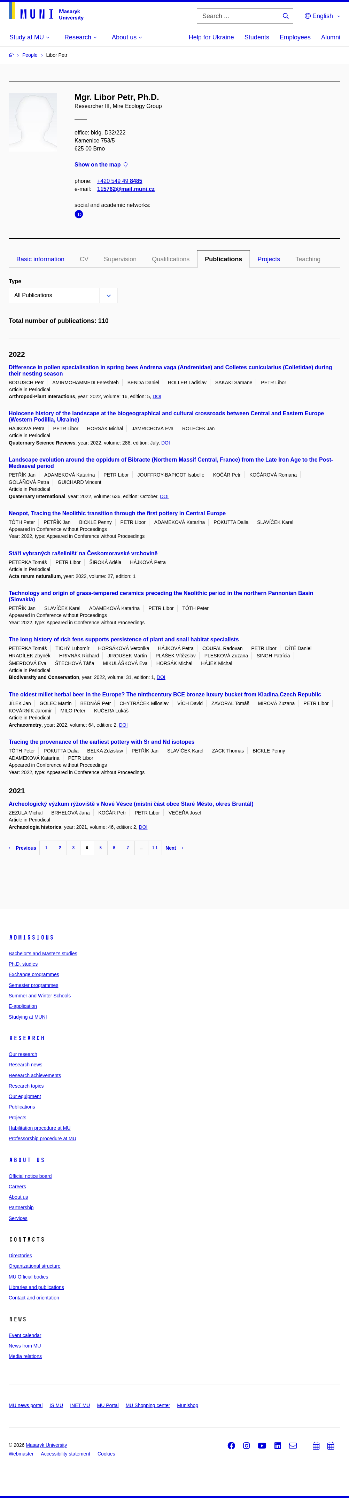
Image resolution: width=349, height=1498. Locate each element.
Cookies (106, 1454)
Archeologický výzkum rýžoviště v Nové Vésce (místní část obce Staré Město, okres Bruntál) (131, 804)
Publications (223, 259)
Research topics (26, 1086)
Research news (25, 1064)
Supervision (120, 259)
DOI (157, 396)
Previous (22, 848)
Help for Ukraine (211, 37)
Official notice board (30, 1176)
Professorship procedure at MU (42, 1138)
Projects (268, 259)
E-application (23, 1006)
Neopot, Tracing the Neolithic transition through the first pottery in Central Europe (117, 513)
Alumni (330, 37)
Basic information (40, 259)
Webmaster (21, 1454)
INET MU (80, 1405)
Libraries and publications (36, 1287)
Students (257, 37)
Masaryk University (46, 1445)
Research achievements (35, 1075)
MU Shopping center (148, 1405)
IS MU (56, 1405)
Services (18, 1218)
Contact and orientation (34, 1297)
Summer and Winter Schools (40, 995)
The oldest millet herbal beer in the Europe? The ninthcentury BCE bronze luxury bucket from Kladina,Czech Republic (165, 694)
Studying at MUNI (28, 1017)
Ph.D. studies (23, 964)
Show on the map (101, 165)
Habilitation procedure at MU (39, 1128)
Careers (17, 1186)
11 (155, 848)
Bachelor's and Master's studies (43, 953)
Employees (295, 37)
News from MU (25, 1346)
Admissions (31, 937)
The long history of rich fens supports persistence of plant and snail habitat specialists (124, 639)
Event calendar (25, 1335)
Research (27, 1038)
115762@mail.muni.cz (126, 189)
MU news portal (25, 1405)
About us (27, 1160)
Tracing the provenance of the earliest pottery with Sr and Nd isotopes (101, 742)
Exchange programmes (34, 974)
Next (174, 848)
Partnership (21, 1207)
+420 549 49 (119, 181)
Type (15, 281)
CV (84, 259)
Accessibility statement (65, 1454)
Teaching (307, 259)
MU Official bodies (28, 1277)
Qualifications (170, 259)
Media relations (25, 1356)
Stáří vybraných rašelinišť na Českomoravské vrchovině (83, 553)
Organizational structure (35, 1266)
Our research (23, 1054)
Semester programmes (33, 985)
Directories (20, 1255)
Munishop (187, 1405)
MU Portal (107, 1405)
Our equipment (25, 1096)
